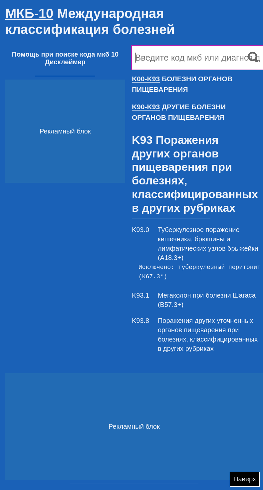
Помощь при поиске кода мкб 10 (65, 54)
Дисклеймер (65, 62)
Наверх (244, 479)
